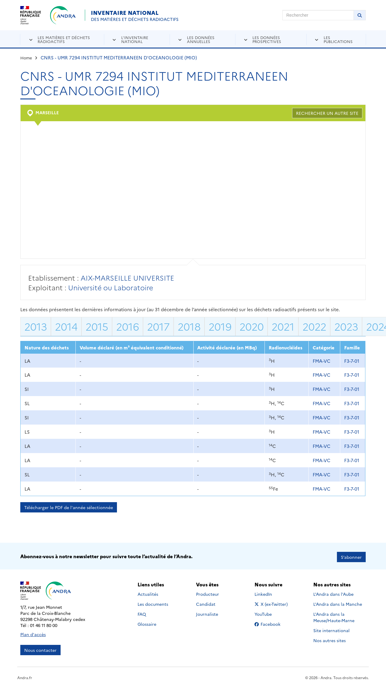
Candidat (205, 602)
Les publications (338, 39)
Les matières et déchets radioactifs (64, 39)
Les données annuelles (201, 39)
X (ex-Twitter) (272, 602)
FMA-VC (321, 361)
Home (26, 57)
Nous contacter (40, 648)
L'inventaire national (134, 39)
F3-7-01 (351, 361)
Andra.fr (24, 675)
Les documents (153, 602)
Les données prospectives (266, 39)
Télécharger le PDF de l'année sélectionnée (68, 507)
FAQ (142, 612)
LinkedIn (270, 592)
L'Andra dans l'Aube (333, 592)
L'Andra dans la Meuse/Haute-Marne (333, 615)
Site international (331, 628)
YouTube (270, 612)
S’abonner (351, 555)
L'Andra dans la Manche (337, 602)
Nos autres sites (329, 638)
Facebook (272, 622)
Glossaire (147, 622)
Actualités (148, 592)
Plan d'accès (33, 632)
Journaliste (207, 612)
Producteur (207, 592)
